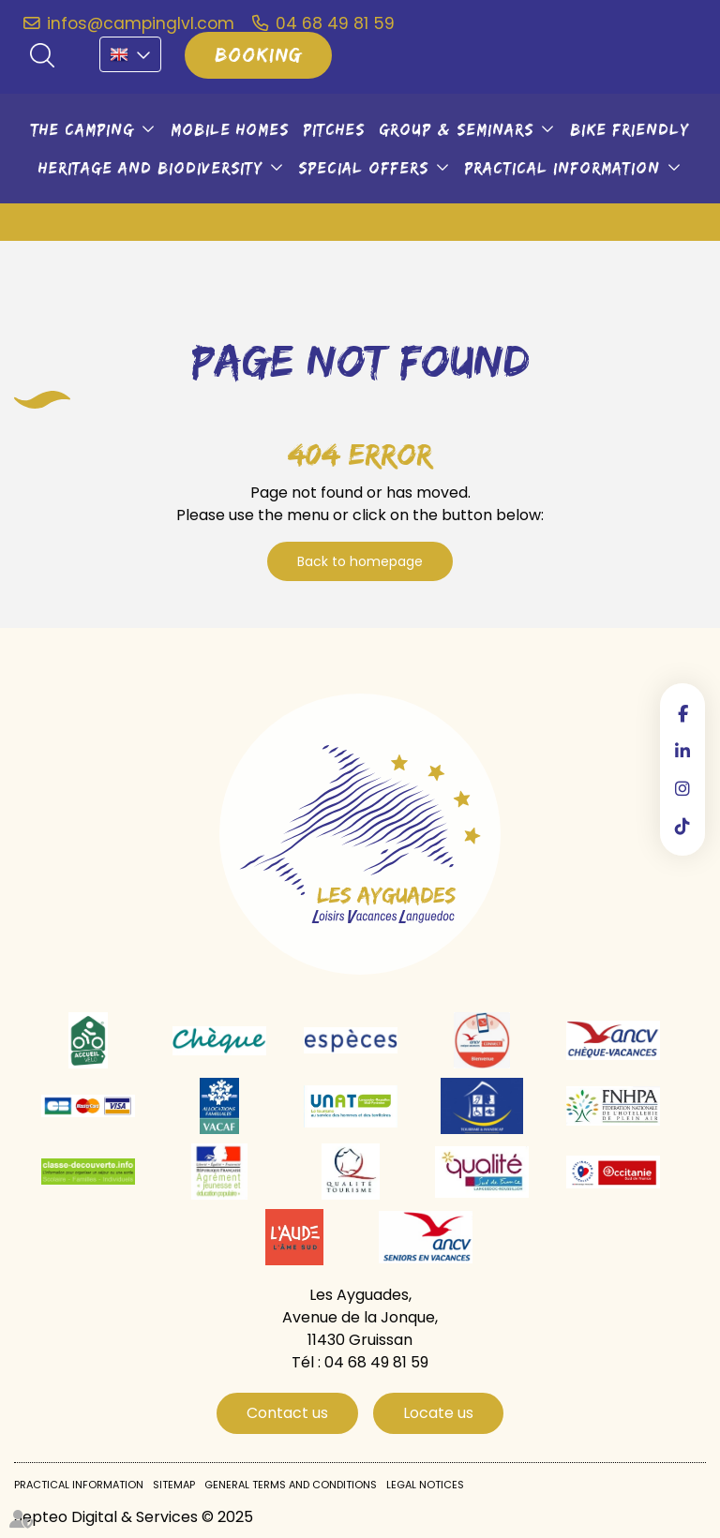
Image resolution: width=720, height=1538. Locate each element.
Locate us (438, 1413)
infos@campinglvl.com (140, 23)
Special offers (363, 167)
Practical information (562, 167)
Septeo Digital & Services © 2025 (133, 1517)
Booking (258, 54)
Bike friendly (629, 129)
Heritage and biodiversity (150, 167)
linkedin (683, 751)
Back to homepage (360, 561)
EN (130, 54)
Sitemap (174, 1484)
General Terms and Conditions (290, 1484)
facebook (683, 713)
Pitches (334, 129)
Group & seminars (456, 129)
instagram (683, 788)
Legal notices (425, 1484)
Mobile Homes (230, 129)
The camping (82, 129)
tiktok (683, 826)
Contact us (287, 1413)
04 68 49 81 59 (335, 23)
